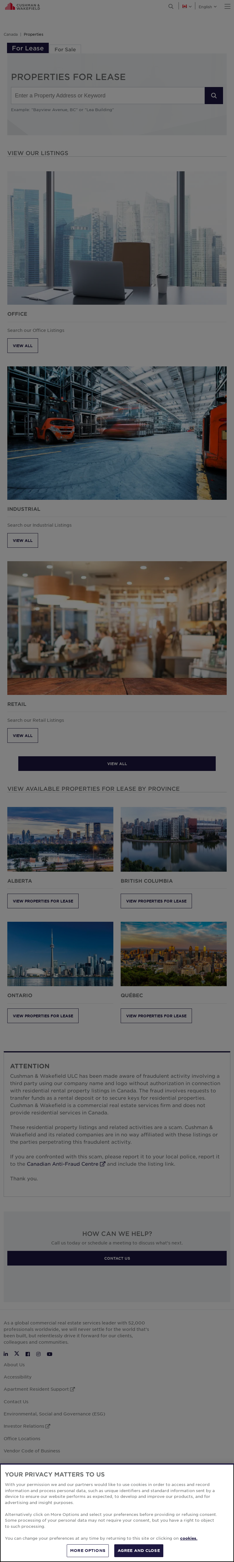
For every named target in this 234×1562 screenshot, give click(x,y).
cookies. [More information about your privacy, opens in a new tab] (188, 1544)
